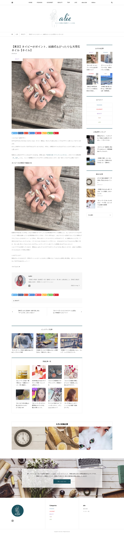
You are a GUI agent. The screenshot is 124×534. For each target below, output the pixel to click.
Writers (93, 2)
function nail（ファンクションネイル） (57, 155)
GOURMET (50, 2)
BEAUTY (60, 2)
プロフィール (74, 285)
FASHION (39, 2)
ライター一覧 (86, 511)
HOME (30, 2)
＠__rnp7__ (16, 157)
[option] (28, 438)
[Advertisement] (99, 247)
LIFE (75, 2)
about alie (84, 2)
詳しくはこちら (62, 481)
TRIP (68, 2)
